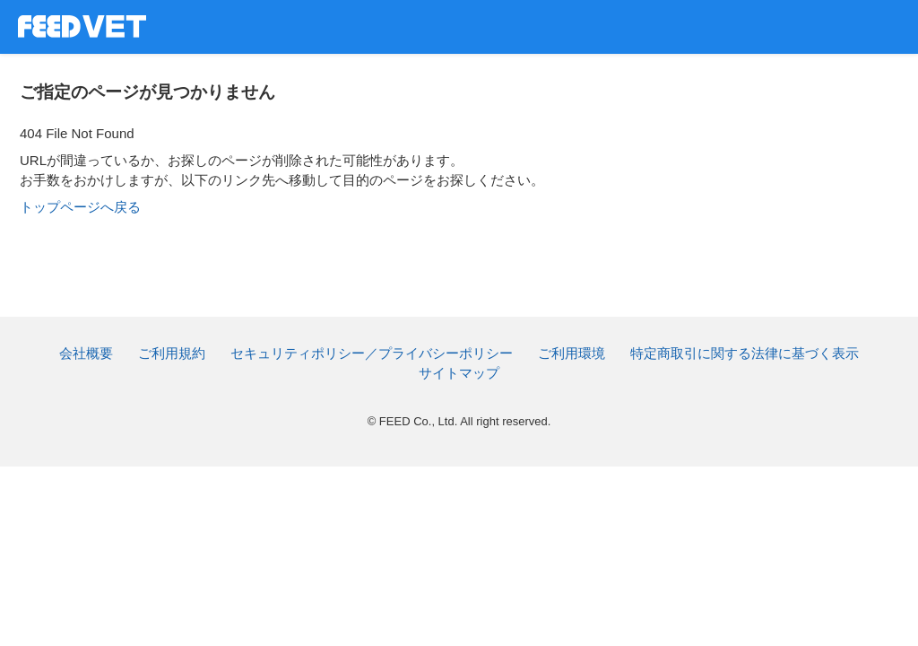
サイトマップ (459, 372)
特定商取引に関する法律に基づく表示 (744, 353)
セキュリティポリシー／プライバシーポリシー (371, 353)
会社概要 (86, 353)
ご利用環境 (571, 353)
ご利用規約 (171, 353)
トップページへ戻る (80, 206)
